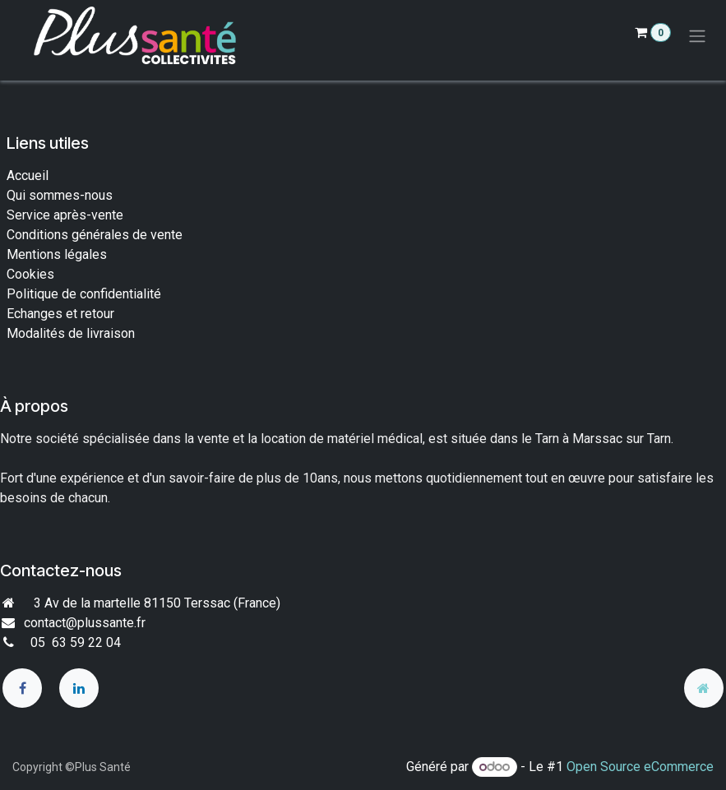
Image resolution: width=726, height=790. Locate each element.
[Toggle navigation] (697, 36)
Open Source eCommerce (640, 766)
